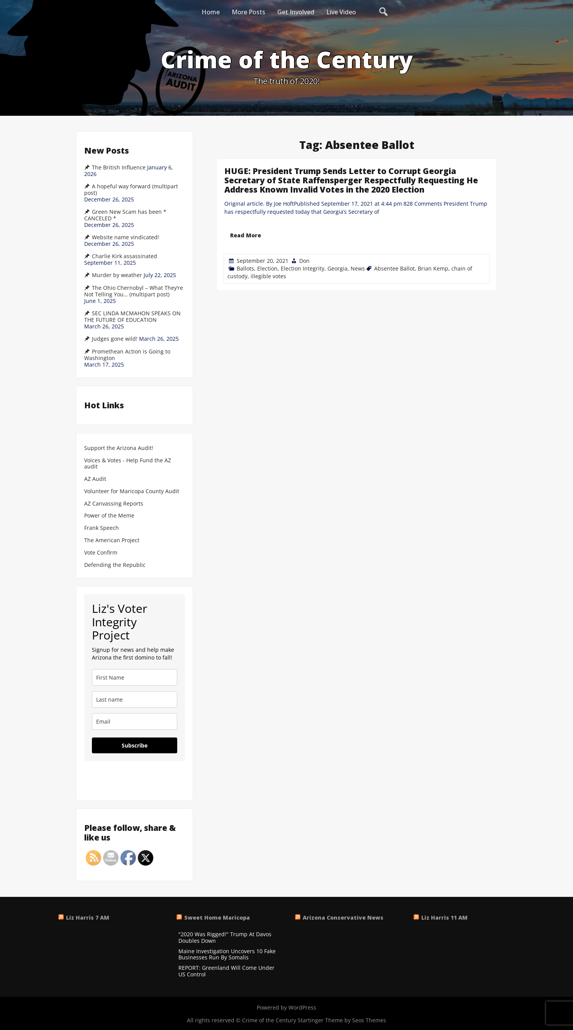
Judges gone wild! (114, 338)
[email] (134, 721)
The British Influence (119, 167)
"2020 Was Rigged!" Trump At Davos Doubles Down (224, 937)
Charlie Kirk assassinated (124, 256)
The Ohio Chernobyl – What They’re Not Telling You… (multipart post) (133, 291)
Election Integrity (302, 268)
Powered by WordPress (286, 1007)
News (358, 268)
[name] (134, 677)
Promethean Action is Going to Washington (127, 355)
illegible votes (268, 276)
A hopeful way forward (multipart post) (131, 189)
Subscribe (134, 745)
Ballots (245, 268)
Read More (245, 235)
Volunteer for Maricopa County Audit (132, 491)
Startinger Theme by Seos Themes (342, 1020)
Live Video (341, 12)
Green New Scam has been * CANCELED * (125, 215)
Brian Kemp (433, 268)
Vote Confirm (100, 553)
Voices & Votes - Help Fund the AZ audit (127, 463)
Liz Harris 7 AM (87, 917)
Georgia (337, 268)
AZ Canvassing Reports (113, 504)
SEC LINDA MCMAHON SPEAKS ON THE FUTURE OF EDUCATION (132, 316)
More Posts (248, 12)
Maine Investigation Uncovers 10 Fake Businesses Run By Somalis (227, 954)
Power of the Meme (109, 515)
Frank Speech (101, 528)
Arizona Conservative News (343, 917)
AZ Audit (95, 479)
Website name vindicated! (125, 237)
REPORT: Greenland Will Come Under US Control (226, 971)
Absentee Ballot (394, 268)
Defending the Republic (115, 565)
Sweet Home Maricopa (217, 917)
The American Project (111, 540)
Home (211, 12)
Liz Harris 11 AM (444, 917)
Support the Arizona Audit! (118, 448)
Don (304, 260)
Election (267, 268)
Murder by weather (117, 275)
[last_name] (134, 699)
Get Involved (295, 12)
